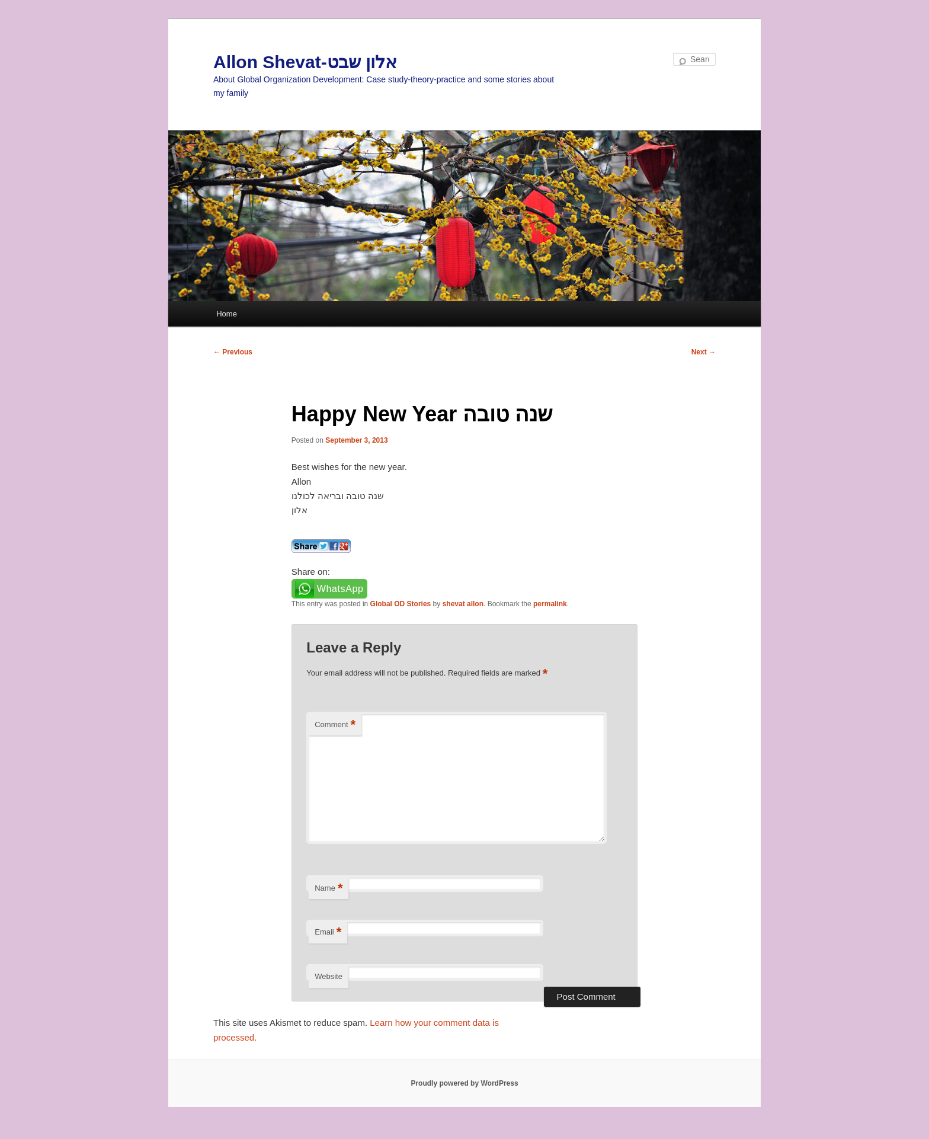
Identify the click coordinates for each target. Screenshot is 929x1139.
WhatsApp (340, 589)
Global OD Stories (400, 604)
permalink (550, 604)
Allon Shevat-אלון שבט (305, 62)
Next (703, 352)
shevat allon (463, 604)
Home (226, 313)
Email (328, 932)
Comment (335, 725)
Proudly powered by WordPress (464, 1083)
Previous (232, 352)
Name (328, 888)
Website (328, 976)
